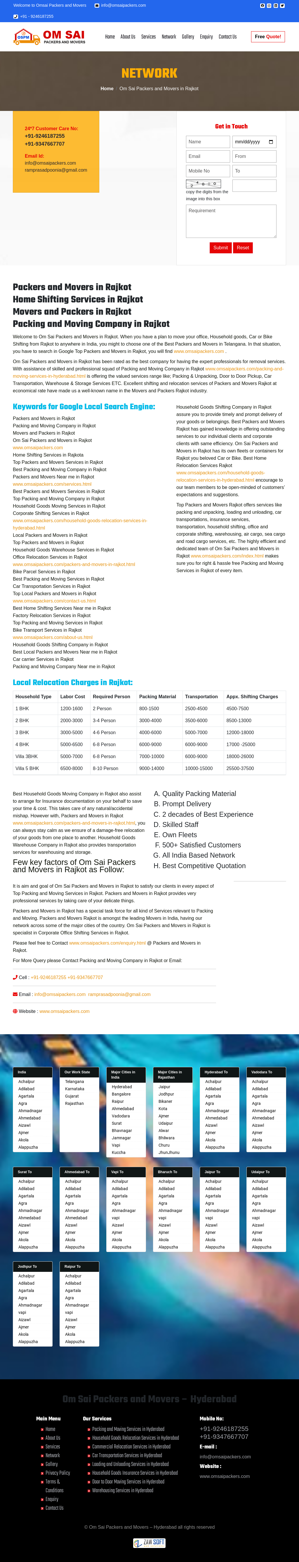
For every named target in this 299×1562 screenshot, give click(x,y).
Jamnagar (121, 1138)
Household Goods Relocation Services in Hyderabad (135, 1438)
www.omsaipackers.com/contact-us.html (54, 622)
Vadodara (121, 1116)
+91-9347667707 (45, 147)
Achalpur (26, 1081)
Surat (117, 1123)
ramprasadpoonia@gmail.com (56, 172)
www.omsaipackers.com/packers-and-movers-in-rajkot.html (74, 586)
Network (169, 36)
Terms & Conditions (55, 1486)
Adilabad (26, 1088)
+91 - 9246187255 (33, 16)
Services (148, 36)
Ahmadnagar (30, 1110)
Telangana (74, 1081)
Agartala (26, 1096)
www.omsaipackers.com (199, 373)
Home (110, 36)
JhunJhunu (169, 1152)
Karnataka (74, 1088)
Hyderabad (122, 1086)
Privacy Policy (58, 1473)
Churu (164, 1145)
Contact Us (228, 36)
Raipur (118, 1101)
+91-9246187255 (45, 139)
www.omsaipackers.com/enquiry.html (107, 964)
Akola (23, 1140)
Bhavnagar (122, 1130)
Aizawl (24, 1125)
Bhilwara (167, 1138)
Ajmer (23, 1132)
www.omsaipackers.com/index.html (227, 577)
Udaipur (166, 1123)
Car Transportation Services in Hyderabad (127, 1455)
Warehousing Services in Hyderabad (122, 1490)
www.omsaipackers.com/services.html (52, 506)
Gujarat (72, 1096)
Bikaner (165, 1101)
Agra (22, 1103)
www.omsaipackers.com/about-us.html (53, 659)
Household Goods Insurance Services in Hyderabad (135, 1473)
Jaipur (164, 1086)
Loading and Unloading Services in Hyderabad (130, 1464)
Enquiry (206, 36)
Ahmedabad (29, 1118)
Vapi (116, 1145)
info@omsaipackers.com (120, 5)
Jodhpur (166, 1094)
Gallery (188, 36)
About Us (128, 36)
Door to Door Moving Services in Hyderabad (128, 1481)
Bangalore (121, 1094)
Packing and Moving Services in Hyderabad (128, 1429)
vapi (115, 1218)
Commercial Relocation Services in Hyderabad (131, 1446)
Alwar (164, 1130)
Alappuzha (28, 1147)
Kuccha (119, 1152)
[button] (262, 6)
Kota (163, 1108)
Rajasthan (74, 1103)
